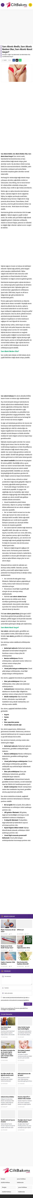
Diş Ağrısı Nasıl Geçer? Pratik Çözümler (25, 1121)
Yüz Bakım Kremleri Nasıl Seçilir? (24, 1051)
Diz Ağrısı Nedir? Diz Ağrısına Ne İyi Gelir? (7, 1074)
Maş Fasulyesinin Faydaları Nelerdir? (23, 963)
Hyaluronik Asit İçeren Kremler (8, 1121)
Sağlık (9, 54)
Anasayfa (4, 54)
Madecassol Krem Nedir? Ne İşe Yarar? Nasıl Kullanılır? (7, 947)
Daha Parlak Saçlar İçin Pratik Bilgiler (24, 1028)
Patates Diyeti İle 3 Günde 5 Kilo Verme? (24, 1097)
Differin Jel (20, 930)
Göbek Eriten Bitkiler (7, 1097)
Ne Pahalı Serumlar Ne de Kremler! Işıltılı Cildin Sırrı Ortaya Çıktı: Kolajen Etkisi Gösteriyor (8, 1054)
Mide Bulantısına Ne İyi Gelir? (24, 1074)
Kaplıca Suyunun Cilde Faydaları (8, 963)
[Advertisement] (16, 27)
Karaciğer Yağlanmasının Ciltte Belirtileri (23, 947)
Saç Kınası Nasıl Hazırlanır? (6, 1028)
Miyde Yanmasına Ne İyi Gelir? (8, 930)
